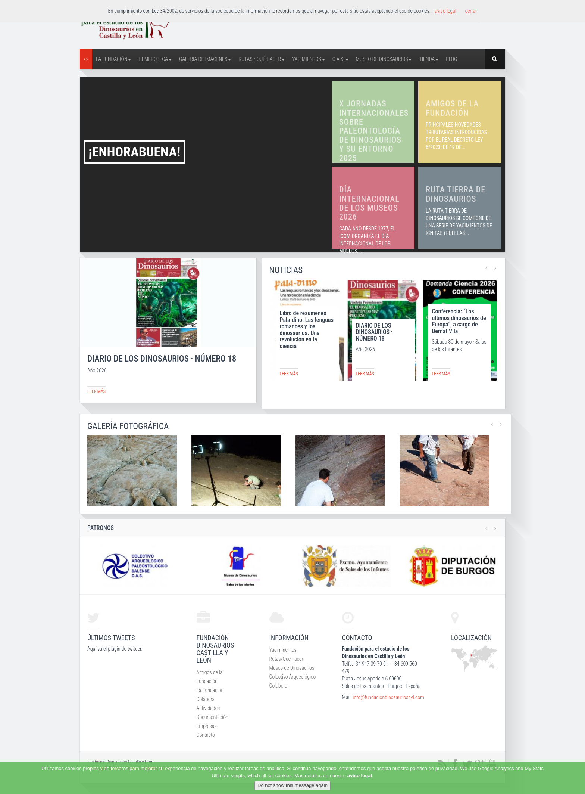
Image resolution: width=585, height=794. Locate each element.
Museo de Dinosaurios (384, 59)
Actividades (208, 708)
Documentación (212, 717)
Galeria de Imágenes (205, 59)
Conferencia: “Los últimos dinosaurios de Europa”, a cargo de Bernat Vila (459, 321)
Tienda (428, 59)
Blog (451, 59)
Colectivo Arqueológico (292, 677)
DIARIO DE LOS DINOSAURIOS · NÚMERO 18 (374, 332)
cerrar (471, 11)
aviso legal (359, 775)
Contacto (206, 735)
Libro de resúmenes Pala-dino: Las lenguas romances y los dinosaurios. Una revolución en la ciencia (307, 330)
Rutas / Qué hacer (261, 59)
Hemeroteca (155, 59)
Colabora (206, 699)
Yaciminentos (283, 650)
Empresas (207, 726)
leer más (96, 391)
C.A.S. (340, 59)
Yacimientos (308, 59)
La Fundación (113, 59)
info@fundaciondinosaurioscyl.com (388, 697)
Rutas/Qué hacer (286, 659)
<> (86, 59)
